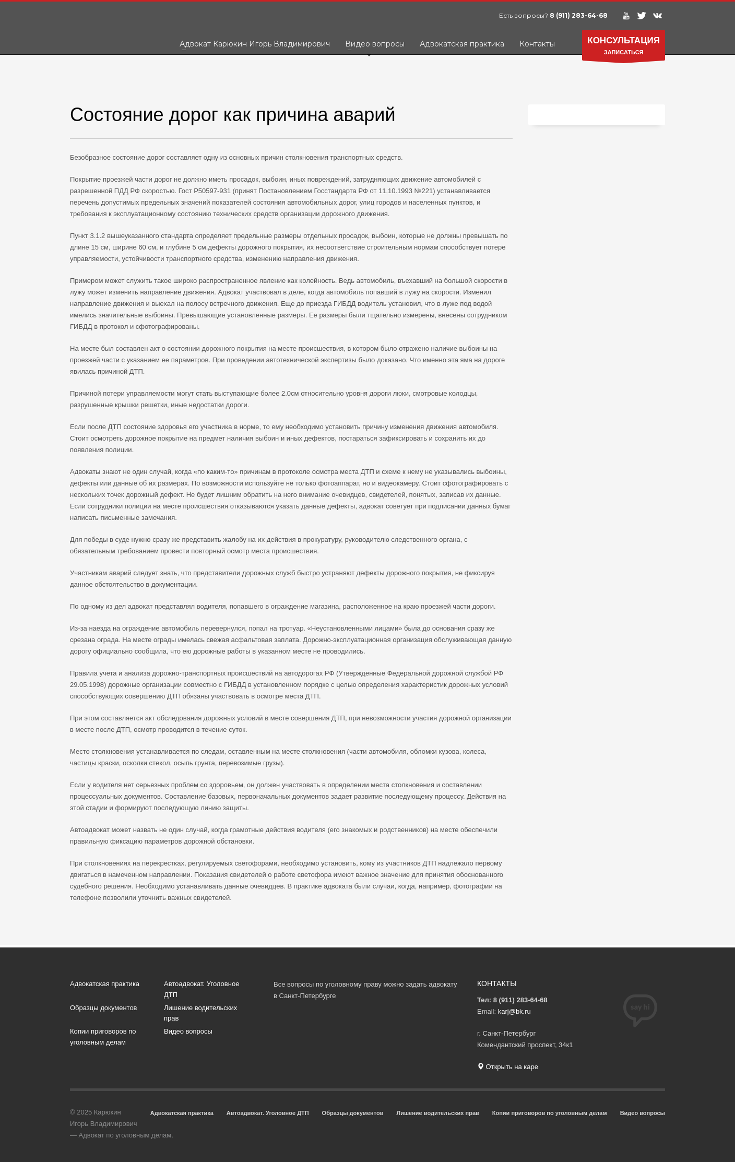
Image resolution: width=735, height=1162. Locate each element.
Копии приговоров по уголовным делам (103, 1036)
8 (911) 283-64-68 (579, 15)
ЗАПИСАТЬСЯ (623, 48)
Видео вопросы (188, 1031)
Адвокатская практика (104, 984)
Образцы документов (103, 1008)
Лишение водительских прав (200, 1013)
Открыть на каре (507, 1067)
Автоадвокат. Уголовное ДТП (201, 989)
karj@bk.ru (514, 1011)
